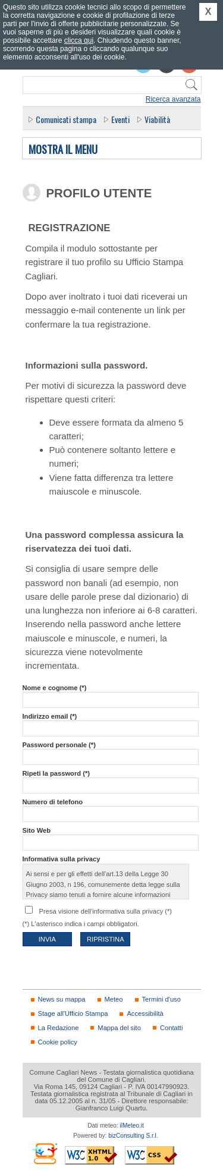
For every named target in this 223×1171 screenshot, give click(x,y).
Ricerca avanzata (173, 99)
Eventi (120, 119)
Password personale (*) (59, 744)
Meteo (114, 999)
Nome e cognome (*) (55, 687)
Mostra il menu (63, 150)
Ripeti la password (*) (56, 773)
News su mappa (62, 999)
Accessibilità (145, 1013)
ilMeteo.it (132, 1125)
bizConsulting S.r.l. (133, 1135)
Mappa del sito (119, 1027)
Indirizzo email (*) (50, 716)
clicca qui (78, 40)
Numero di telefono (53, 801)
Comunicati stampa (66, 119)
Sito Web (37, 830)
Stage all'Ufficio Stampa (73, 1013)
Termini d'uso (161, 999)
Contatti (171, 1027)
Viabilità (157, 119)
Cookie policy (57, 1042)
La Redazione (58, 1027)
